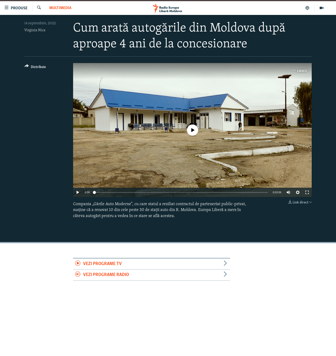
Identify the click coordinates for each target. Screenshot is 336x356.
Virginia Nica (35, 30)
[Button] (35, 68)
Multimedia (60, 8)
